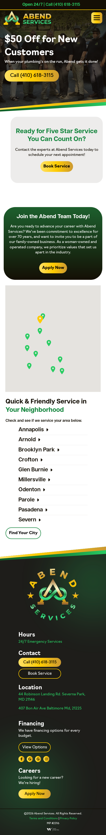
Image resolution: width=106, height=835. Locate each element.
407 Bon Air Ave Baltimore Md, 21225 (50, 708)
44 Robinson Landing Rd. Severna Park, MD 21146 (51, 697)
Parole (26, 500)
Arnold (27, 440)
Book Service (56, 166)
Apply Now (53, 268)
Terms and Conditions (43, 818)
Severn (27, 520)
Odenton (29, 490)
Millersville (32, 480)
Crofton (28, 460)
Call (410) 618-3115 (31, 75)
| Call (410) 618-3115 (51, 5)
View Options (34, 747)
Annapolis (31, 430)
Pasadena (30, 510)
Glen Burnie (33, 470)
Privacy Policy (68, 818)
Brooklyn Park (36, 450)
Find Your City (23, 533)
